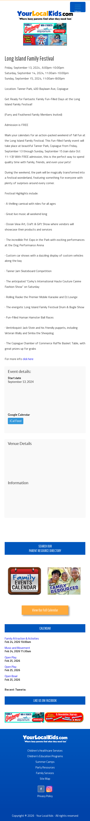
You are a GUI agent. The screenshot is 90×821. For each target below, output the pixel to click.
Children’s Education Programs (45, 756)
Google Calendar (19, 414)
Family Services (45, 772)
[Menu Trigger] (78, 7)
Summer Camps (45, 761)
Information (18, 483)
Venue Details (20, 443)
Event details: (19, 371)
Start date (14, 378)
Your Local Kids (44, 815)
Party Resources (45, 767)
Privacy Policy (45, 795)
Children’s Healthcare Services (45, 750)
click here (28, 359)
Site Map (45, 778)
